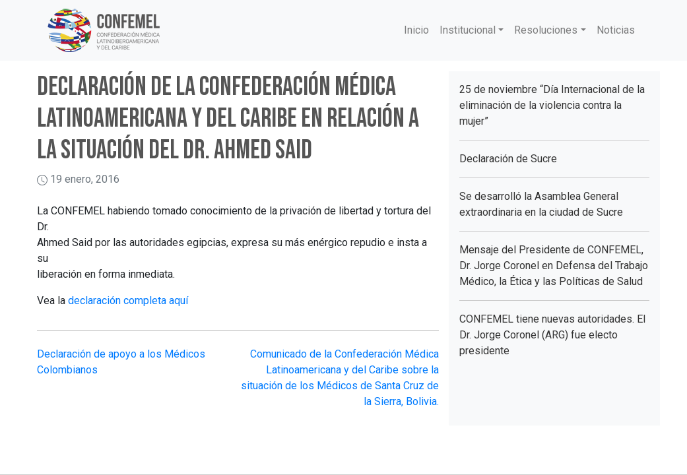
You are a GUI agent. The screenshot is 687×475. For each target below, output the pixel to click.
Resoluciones (545, 30)
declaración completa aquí (128, 300)
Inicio (416, 30)
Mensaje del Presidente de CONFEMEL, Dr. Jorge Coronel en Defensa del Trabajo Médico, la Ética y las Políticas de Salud (553, 265)
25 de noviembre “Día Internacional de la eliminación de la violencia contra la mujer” (552, 105)
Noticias (616, 30)
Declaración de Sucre (508, 158)
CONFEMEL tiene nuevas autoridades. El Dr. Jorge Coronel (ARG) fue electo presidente (552, 335)
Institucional (468, 30)
